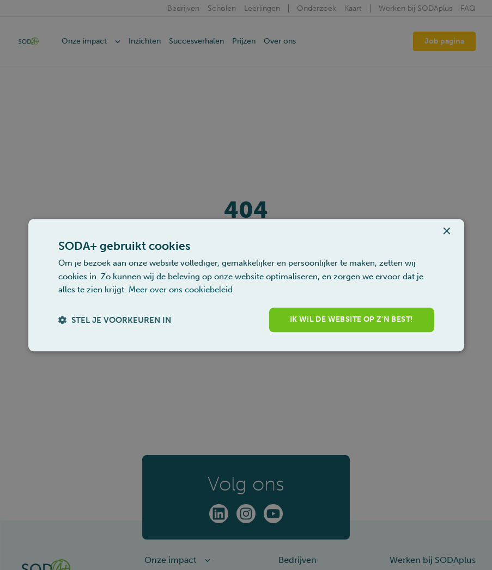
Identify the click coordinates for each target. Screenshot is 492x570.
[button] (114, 320)
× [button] (446, 232)
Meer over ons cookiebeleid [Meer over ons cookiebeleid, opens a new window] (181, 290)
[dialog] (246, 285)
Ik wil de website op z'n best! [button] (352, 319)
